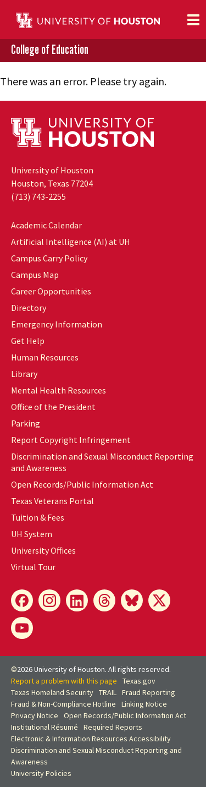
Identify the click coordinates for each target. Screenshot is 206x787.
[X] (159, 600)
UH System (31, 533)
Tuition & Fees (37, 517)
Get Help (27, 340)
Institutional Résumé (44, 727)
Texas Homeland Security (52, 692)
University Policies (41, 773)
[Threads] (104, 600)
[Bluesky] (132, 600)
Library (24, 373)
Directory (28, 307)
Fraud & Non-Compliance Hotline (63, 704)
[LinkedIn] (77, 600)
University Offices (43, 550)
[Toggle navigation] (193, 20)
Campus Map (35, 274)
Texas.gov (139, 681)
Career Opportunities (51, 291)
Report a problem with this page (64, 681)
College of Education (49, 49)
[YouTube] (22, 628)
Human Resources (45, 357)
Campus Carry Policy (49, 258)
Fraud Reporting (148, 692)
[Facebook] (22, 600)
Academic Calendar (46, 225)
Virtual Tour (33, 566)
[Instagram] (49, 600)
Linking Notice (144, 704)
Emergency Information (56, 324)
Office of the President (53, 406)
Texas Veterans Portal (52, 500)
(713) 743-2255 (38, 196)
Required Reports (112, 727)
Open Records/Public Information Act (82, 484)
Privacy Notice (34, 715)
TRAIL (107, 692)
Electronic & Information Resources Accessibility (91, 739)
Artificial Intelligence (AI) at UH (70, 241)
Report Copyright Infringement (71, 439)
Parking (25, 423)
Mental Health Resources (58, 390)
